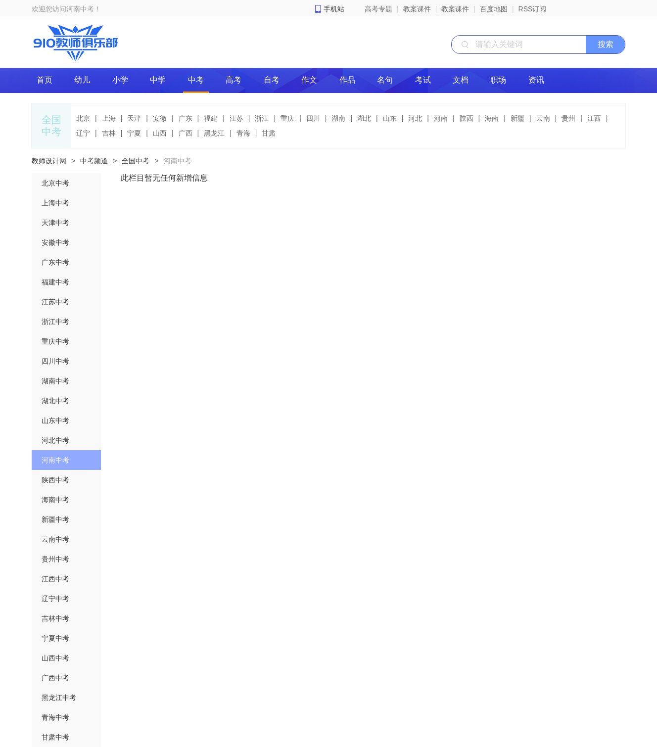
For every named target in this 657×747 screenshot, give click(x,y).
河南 (441, 118)
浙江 (262, 118)
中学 (158, 80)
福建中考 (55, 282)
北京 (83, 118)
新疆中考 (55, 519)
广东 (185, 118)
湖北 (364, 118)
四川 (313, 118)
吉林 (109, 133)
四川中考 (55, 361)
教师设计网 (49, 161)
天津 (134, 118)
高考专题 (378, 9)
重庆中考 (55, 341)
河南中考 (177, 161)
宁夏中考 (55, 638)
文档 (461, 80)
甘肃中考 (55, 737)
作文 (309, 80)
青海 (243, 133)
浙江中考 (55, 322)
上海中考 (55, 203)
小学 (120, 80)
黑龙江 (214, 133)
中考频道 (94, 161)
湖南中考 (55, 381)
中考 (196, 80)
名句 (385, 80)
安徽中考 (55, 242)
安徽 (160, 118)
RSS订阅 (532, 9)
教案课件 (417, 9)
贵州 (568, 118)
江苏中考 (55, 302)
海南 (492, 118)
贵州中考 (55, 559)
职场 (498, 80)
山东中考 (55, 420)
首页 (44, 80)
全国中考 (135, 161)
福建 (211, 118)
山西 (160, 133)
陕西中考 (55, 480)
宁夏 (134, 133)
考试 (423, 80)
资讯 (536, 80)
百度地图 (494, 9)
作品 (347, 80)
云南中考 (55, 539)
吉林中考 (55, 618)
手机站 (334, 9)
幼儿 (82, 80)
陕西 (466, 118)
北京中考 (55, 183)
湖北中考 (55, 401)
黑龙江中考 (59, 697)
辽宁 (83, 133)
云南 (543, 118)
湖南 (338, 118)
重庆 (287, 118)
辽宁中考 (55, 599)
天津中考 (55, 223)
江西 (594, 118)
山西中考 (55, 658)
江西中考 (55, 579)
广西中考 (55, 678)
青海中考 (55, 717)
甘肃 (269, 133)
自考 (272, 80)
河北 (415, 118)
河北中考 (55, 440)
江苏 (236, 118)
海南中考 (55, 500)
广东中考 (55, 262)
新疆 (517, 118)
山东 (390, 118)
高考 (233, 80)
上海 (109, 118)
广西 (185, 133)
